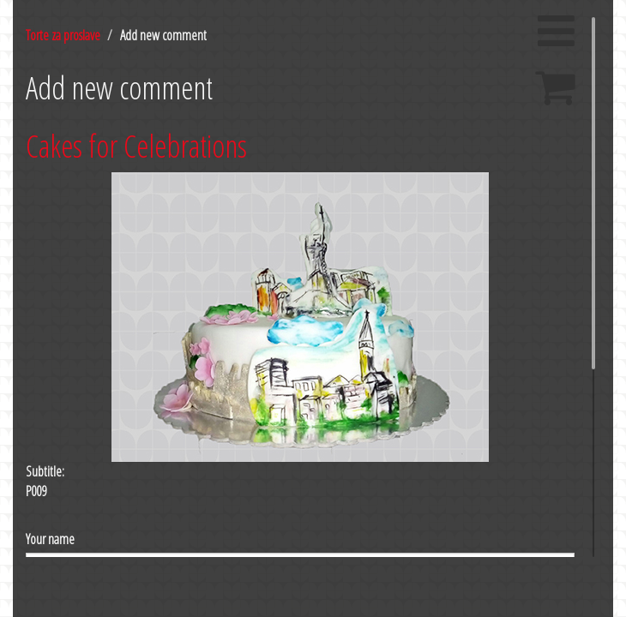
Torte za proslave (63, 35)
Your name (50, 539)
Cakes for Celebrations (136, 146)
